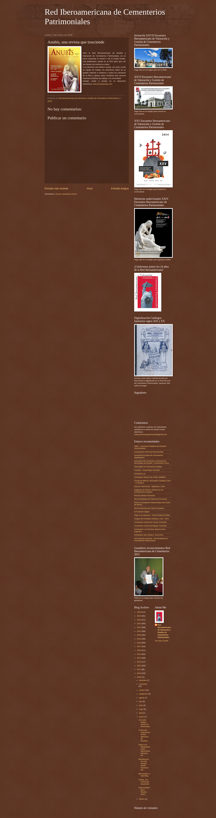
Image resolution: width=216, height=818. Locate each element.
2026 (139, 612)
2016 (139, 650)
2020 (139, 635)
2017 (139, 646)
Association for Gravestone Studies (148, 467)
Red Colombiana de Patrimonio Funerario (150, 499)
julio (141, 701)
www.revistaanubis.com (102, 84)
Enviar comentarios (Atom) (66, 194)
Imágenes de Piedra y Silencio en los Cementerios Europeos (148, 491)
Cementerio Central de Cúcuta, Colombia (150, 522)
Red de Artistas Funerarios (144, 495)
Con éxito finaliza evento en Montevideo (144, 723)
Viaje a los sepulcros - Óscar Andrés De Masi (152, 515)
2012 (139, 666)
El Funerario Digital (141, 512)
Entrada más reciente (56, 188)
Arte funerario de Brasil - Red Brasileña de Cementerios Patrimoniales (151, 539)
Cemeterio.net (139, 474)
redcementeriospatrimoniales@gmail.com (150, 434)
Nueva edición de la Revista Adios (144, 791)
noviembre (143, 684)
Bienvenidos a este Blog (144, 775)
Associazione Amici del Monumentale (149, 452)
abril (141, 713)
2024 (139, 620)
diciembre (143, 680)
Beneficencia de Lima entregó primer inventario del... (144, 764)
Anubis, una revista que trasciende (144, 782)
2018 (139, 643)
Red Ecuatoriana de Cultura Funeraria (149, 508)
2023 (139, 623)
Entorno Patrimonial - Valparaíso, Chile (149, 486)
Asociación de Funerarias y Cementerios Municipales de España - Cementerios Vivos (151, 462)
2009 (139, 677)
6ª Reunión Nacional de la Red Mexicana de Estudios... (144, 735)
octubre (142, 690)
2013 (139, 662)
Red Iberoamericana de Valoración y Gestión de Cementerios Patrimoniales (164, 631)
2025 (139, 616)
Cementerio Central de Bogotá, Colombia (150, 526)
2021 (139, 631)
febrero (142, 799)
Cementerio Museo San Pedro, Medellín (150, 477)
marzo (141, 717)
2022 (139, 627)
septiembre (143, 694)
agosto (142, 698)
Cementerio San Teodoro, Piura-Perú (148, 535)
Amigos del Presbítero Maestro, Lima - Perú (151, 519)
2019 (139, 639)
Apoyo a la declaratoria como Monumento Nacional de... (144, 750)
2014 (139, 658)
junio (141, 705)
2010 (139, 673)
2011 (139, 669)
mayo (141, 709)
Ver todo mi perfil (161, 641)
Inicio (90, 188)
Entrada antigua (120, 188)
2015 (139, 654)
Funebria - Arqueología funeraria (147, 470)
